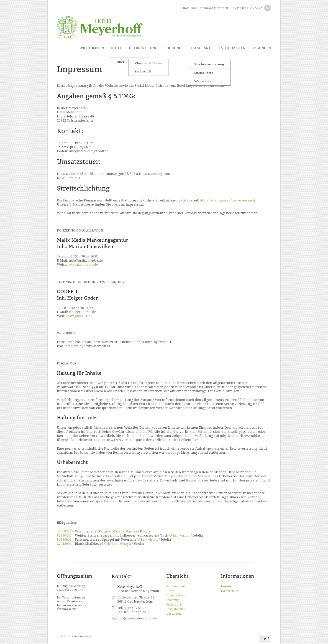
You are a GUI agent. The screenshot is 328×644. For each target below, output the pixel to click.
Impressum (229, 586)
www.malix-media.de (81, 264)
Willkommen (91, 48)
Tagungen (261, 48)
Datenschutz (229, 591)
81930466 (64, 535)
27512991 (64, 543)
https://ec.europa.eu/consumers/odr (227, 200)
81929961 (64, 539)
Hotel (116, 48)
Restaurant (199, 48)
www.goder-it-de (79, 316)
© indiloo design (117, 543)
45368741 (64, 531)
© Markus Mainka (123, 531)
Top (263, 638)
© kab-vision (179, 535)
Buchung (173, 48)
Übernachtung (143, 48)
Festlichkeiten (231, 48)
